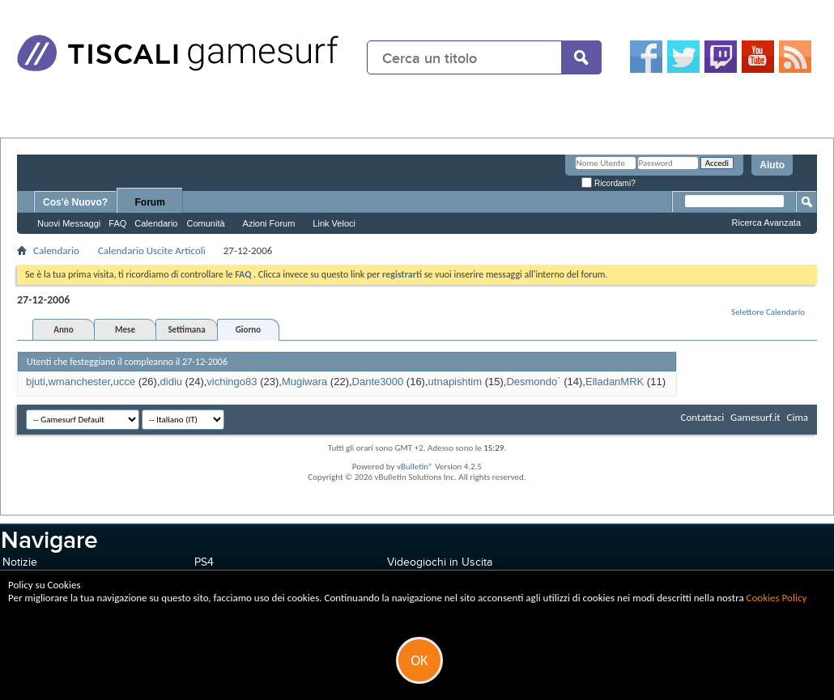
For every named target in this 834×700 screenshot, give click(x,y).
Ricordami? (608, 183)
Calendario (155, 223)
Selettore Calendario (768, 312)
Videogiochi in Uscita (439, 562)
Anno (63, 330)
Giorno (248, 330)
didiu (171, 381)
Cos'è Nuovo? (75, 202)
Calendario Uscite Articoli (152, 250)
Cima (797, 417)
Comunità (205, 223)
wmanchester (79, 381)
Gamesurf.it (755, 417)
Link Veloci (334, 223)
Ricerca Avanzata (766, 222)
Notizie (19, 562)
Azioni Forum (269, 223)
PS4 (204, 562)
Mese (125, 330)
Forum (150, 202)
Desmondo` (533, 381)
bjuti (35, 381)
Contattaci (703, 417)
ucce (124, 381)
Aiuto (772, 165)
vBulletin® (415, 466)
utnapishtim (455, 381)
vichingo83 (231, 381)
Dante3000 (378, 381)
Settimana (186, 330)
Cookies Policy (777, 598)
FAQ (117, 223)
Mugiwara (304, 381)
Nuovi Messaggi (68, 223)
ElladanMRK (614, 381)
